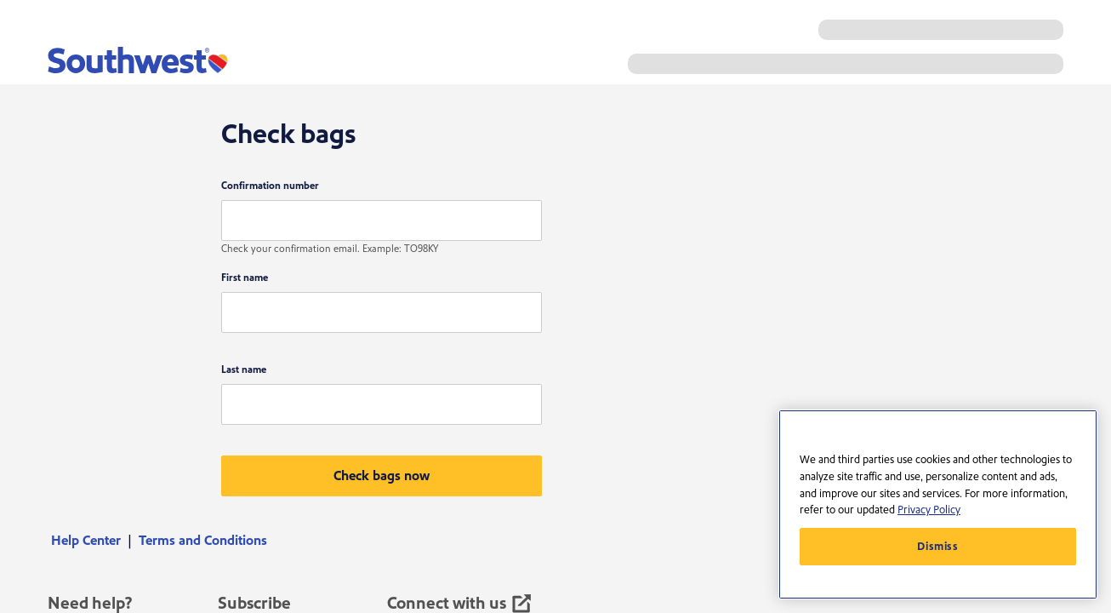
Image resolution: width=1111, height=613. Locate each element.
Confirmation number (270, 186)
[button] (381, 475)
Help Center (86, 540)
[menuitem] (91, 540)
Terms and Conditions (203, 540)
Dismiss (938, 546)
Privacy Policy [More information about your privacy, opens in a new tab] (928, 510)
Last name (243, 370)
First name (244, 278)
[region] (937, 504)
